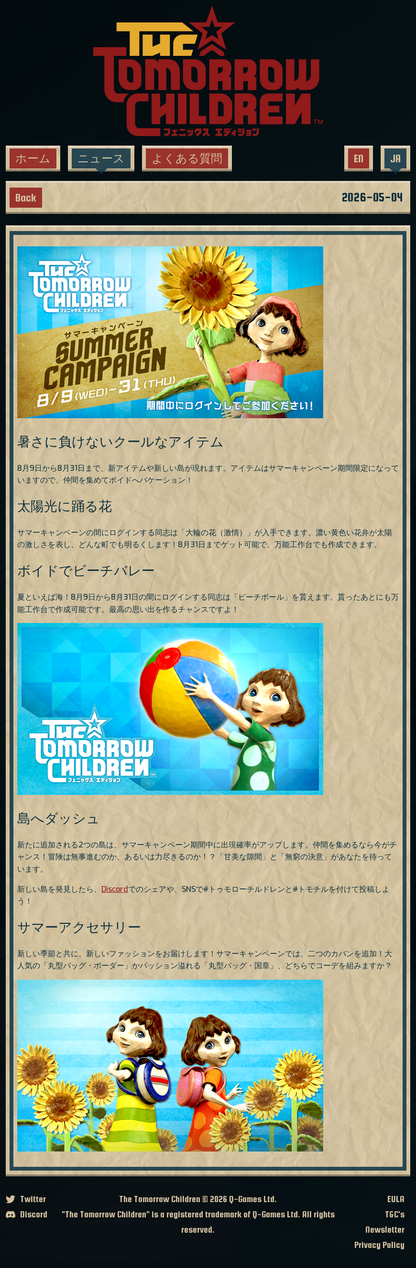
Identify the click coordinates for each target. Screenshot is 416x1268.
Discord (114, 889)
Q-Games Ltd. (253, 1199)
